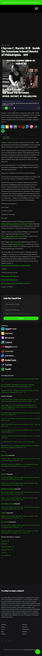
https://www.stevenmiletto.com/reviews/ (14, 224)
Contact (24, 634)
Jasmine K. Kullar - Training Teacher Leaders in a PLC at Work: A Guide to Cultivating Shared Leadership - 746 (20, 459)
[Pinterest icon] (11, 640)
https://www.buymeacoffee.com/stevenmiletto (15, 265)
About (2, 629)
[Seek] (24, 108)
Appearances (25, 629)
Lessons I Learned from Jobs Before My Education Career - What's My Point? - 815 (20, 425)
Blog (2, 631)
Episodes (3, 624)
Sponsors (24, 624)
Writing (4, 474)
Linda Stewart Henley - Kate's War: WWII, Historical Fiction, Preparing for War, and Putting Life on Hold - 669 (20, 478)
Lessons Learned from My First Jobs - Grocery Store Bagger (17, 441)
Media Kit (24, 631)
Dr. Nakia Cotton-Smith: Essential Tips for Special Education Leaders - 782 (20, 379)
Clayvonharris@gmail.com (9, 280)
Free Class (25, 627)
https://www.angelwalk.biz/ (9, 276)
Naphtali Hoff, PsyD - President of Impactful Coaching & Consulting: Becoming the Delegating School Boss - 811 (20, 391)
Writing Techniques (8, 489)
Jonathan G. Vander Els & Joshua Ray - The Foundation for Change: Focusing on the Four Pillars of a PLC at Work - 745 (19, 465)
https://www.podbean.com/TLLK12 (12, 236)
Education (4, 455)
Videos (3, 627)
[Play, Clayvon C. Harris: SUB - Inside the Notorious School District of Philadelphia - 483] (6, 108)
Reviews (3, 634)
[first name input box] (21, 304)
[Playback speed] (39, 108)
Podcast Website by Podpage (30, 649)
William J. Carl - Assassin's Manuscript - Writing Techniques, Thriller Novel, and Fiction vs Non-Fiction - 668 (19, 484)
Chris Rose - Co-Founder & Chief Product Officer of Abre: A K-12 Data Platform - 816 (20, 419)
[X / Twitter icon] (2, 640)
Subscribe (21, 318)
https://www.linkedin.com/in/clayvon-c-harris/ (15, 283)
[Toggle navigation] (36, 8)
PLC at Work (5, 522)
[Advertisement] (21, 26)
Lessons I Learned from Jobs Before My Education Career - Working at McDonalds (20, 436)
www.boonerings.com (20, 244)
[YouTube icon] (5, 640)
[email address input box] (21, 309)
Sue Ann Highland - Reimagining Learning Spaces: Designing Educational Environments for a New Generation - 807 (17, 385)
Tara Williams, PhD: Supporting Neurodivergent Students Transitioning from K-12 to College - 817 (20, 413)
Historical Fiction (7, 504)
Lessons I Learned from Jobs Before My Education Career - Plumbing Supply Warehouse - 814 (20, 431)
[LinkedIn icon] (8, 640)
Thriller (4, 513)
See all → (3, 451)
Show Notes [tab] (6, 137)
